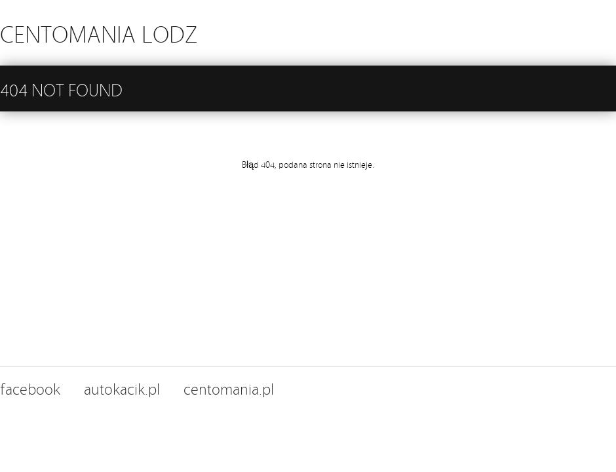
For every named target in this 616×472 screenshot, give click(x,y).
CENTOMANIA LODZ (99, 32)
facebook (30, 388)
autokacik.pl (122, 388)
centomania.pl (228, 388)
